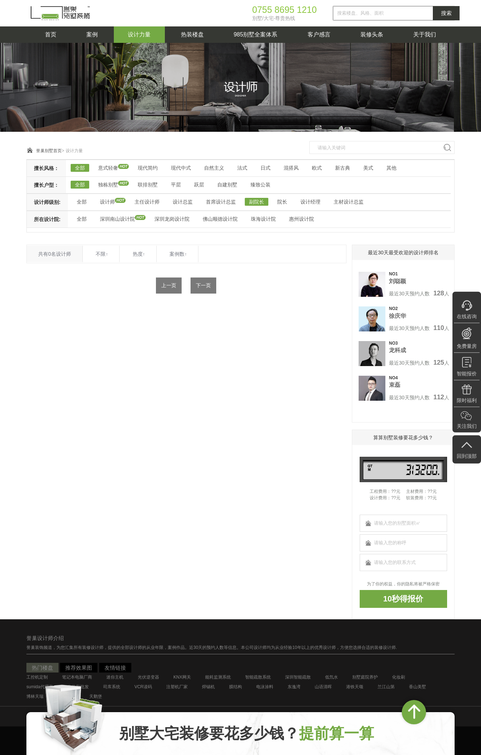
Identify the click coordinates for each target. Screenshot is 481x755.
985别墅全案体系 (256, 34)
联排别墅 (148, 185)
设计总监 (183, 202)
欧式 (317, 168)
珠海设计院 (263, 219)
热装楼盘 (192, 34)
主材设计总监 (349, 202)
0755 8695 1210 (284, 10)
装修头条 (371, 34)
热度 (139, 254)
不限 (102, 254)
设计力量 (139, 34)
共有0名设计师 (54, 254)
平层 (176, 185)
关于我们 (424, 34)
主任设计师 (147, 202)
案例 (92, 34)
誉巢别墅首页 (49, 150)
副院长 (256, 202)
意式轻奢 (108, 168)
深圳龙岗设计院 (172, 219)
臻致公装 (260, 185)
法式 (242, 168)
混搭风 (291, 168)
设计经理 (310, 202)
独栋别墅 (108, 185)
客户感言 (319, 34)
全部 (80, 168)
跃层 (199, 185)
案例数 (178, 254)
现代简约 (148, 168)
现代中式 (181, 168)
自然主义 (214, 168)
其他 (391, 168)
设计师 (107, 202)
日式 (265, 168)
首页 (50, 34)
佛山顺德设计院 (220, 219)
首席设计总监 (221, 202)
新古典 (342, 168)
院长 (282, 202)
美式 (368, 168)
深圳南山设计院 (117, 219)
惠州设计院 (301, 219)
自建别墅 (227, 185)
